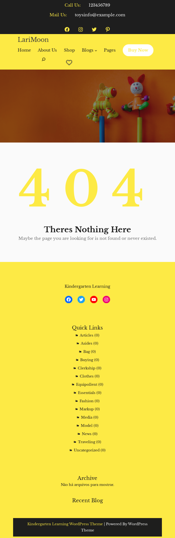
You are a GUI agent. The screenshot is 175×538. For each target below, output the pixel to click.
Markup (87, 403)
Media (87, 409)
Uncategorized (87, 433)
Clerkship (87, 374)
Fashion (87, 397)
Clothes (87, 380)
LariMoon (35, 40)
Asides (87, 356)
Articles (87, 350)
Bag (86, 362)
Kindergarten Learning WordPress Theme (71, 525)
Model (87, 415)
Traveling (87, 427)
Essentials (87, 392)
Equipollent (87, 385)
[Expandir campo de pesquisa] (45, 61)
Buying (87, 368)
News (87, 421)
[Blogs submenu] (95, 50)
